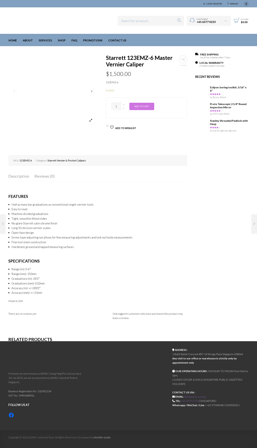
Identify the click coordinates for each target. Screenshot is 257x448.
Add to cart (141, 106)
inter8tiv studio (102, 437)
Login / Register (214, 4)
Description (18, 176)
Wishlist (234, 4)
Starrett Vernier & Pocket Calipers (67, 160)
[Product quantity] (116, 106)
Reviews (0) (45, 176)
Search (179, 20)
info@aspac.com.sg (195, 396)
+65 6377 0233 (189, 400)
